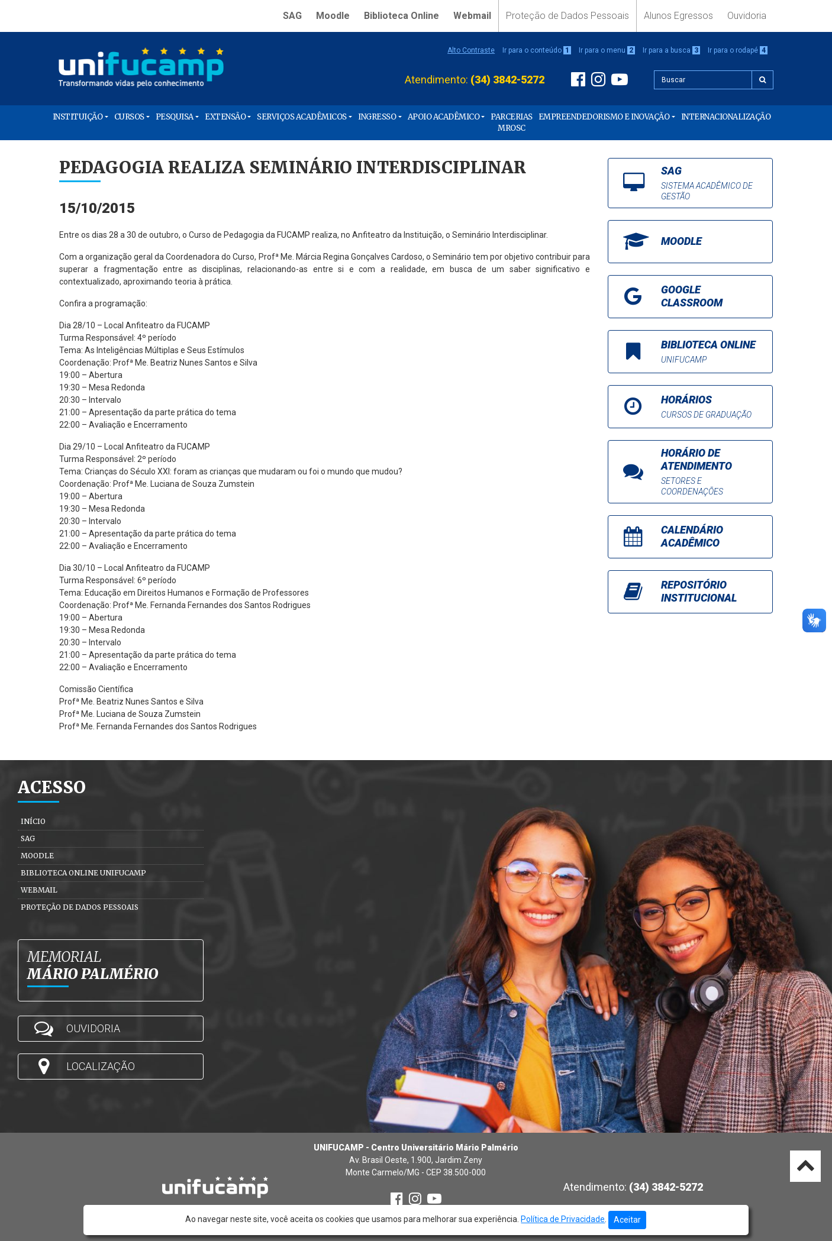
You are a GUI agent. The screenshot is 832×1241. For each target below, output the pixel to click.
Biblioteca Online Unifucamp (83, 872)
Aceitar (627, 1219)
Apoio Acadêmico (444, 117)
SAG (292, 15)
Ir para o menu (607, 50)
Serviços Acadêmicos (302, 117)
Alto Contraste (471, 50)
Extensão (225, 117)
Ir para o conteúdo (536, 50)
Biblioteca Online (401, 15)
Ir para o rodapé (737, 50)
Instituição (78, 117)
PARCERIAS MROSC (512, 123)
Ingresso (377, 117)
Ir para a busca (671, 50)
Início (33, 821)
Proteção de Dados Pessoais (567, 15)
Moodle (333, 15)
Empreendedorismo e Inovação (604, 117)
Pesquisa (175, 117)
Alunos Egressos (678, 15)
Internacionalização (726, 117)
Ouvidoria (746, 15)
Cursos (129, 117)
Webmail (472, 15)
